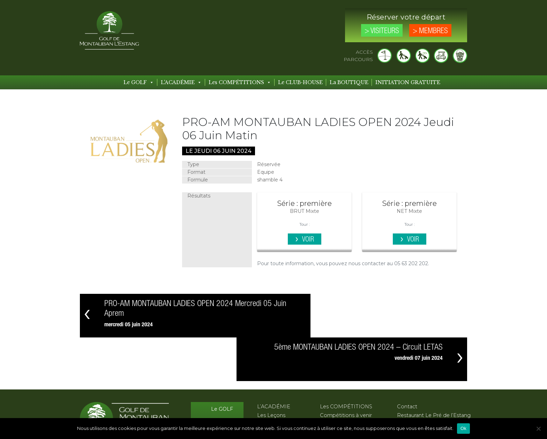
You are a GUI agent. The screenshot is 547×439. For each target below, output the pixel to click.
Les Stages (270, 381)
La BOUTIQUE (349, 82)
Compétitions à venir (346, 372)
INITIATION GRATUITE (407, 82)
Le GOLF (138, 82)
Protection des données (427, 389)
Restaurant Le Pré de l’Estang (434, 372)
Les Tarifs (221, 393)
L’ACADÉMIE (273, 363)
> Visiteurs (382, 31)
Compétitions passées (348, 381)
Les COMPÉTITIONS (240, 82)
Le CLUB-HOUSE (300, 82)
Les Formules (274, 389)
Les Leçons (271, 372)
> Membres (430, 31)
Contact (407, 363)
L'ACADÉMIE (181, 82)
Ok (463, 428)
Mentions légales (418, 381)
